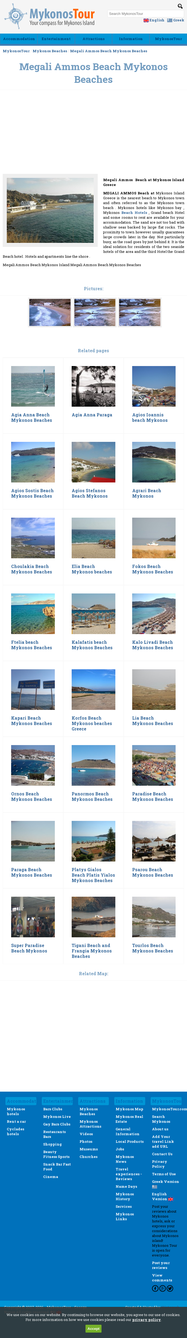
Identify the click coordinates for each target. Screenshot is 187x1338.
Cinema (50, 1176)
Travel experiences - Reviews (129, 1174)
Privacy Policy (159, 1164)
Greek (175, 20)
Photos (86, 1141)
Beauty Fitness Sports (56, 1154)
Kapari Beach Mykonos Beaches (31, 720)
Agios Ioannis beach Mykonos (150, 417)
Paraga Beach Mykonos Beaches (31, 872)
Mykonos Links (125, 1216)
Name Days (126, 1186)
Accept (93, 1329)
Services (124, 1206)
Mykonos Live (57, 1116)
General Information (128, 1131)
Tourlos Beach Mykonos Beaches (152, 948)
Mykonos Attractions (90, 1124)
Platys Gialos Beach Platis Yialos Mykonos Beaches (93, 875)
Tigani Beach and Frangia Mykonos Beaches (92, 951)
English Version (162, 1196)
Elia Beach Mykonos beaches (92, 569)
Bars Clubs (52, 1109)
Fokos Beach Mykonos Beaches (152, 569)
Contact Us (162, 1153)
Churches (88, 1156)
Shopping (52, 1144)
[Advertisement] (94, 145)
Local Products (130, 1141)
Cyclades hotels (15, 1131)
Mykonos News (125, 1159)
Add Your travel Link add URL (163, 1141)
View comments (162, 1277)
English (154, 20)
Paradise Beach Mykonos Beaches (152, 796)
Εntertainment (56, 38)
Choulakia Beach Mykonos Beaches (31, 569)
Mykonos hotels (16, 1111)
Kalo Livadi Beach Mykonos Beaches (152, 644)
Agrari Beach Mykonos (146, 493)
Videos (86, 1133)
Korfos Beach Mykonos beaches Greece (92, 723)
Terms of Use (164, 1173)
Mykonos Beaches (50, 50)
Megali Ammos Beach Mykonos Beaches (108, 50)
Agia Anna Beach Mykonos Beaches (31, 417)
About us (160, 1129)
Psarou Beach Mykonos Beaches (152, 872)
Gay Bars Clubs (56, 1124)
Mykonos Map (129, 1109)
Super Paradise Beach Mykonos (29, 948)
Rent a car (16, 1121)
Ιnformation (131, 38)
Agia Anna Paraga (92, 414)
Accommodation (19, 38)
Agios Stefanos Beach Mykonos (90, 493)
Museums (89, 1149)
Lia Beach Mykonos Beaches (152, 720)
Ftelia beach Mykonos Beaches (31, 644)
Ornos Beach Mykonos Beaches (31, 796)
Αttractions (93, 38)
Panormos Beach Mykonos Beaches (92, 796)
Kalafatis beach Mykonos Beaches (92, 644)
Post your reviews (161, 1265)
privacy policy (146, 1319)
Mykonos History (125, 1196)
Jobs (120, 1149)
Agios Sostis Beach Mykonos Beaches (32, 493)
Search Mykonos (161, 1119)
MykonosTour (168, 38)
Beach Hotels (135, 212)
